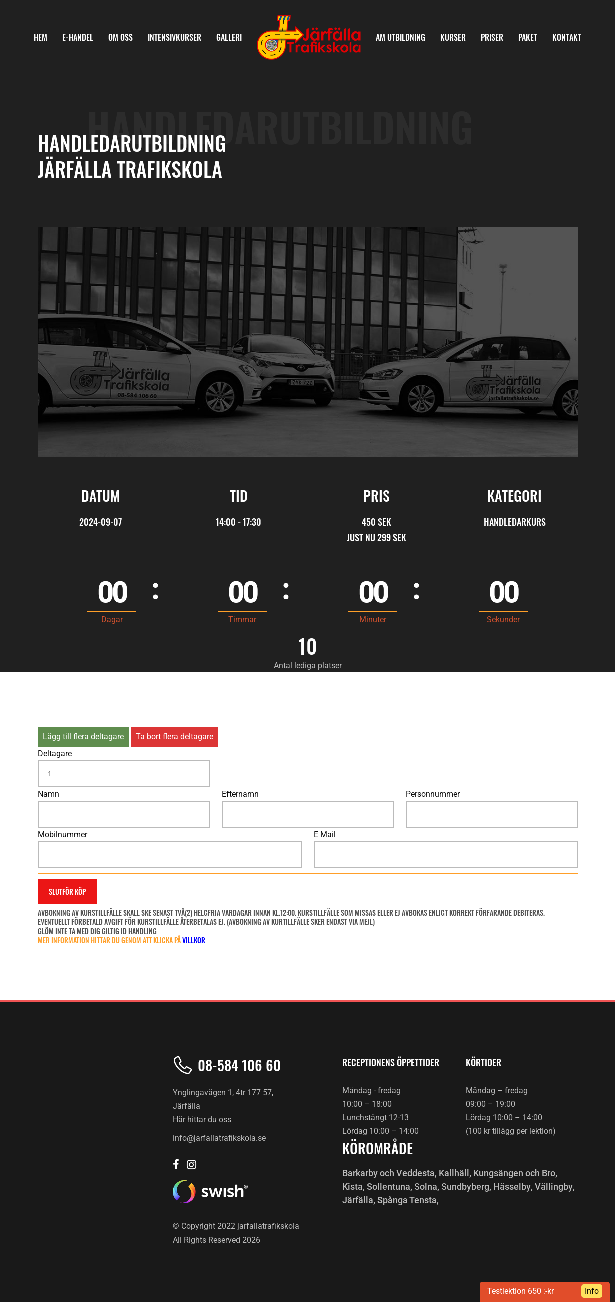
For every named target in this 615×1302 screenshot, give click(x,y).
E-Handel (77, 37)
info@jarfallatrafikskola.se (219, 1138)
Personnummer (433, 794)
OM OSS (120, 37)
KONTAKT (566, 37)
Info (592, 1291)
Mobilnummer (62, 834)
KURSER (453, 37)
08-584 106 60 (239, 1065)
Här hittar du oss (202, 1119)
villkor (193, 940)
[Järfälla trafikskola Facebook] (176, 1165)
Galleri (229, 37)
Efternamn (240, 794)
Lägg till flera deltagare (83, 736)
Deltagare (55, 753)
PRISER (492, 37)
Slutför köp (67, 891)
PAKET (527, 37)
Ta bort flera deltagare (174, 736)
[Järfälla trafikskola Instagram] (191, 1165)
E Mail (325, 834)
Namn (48, 794)
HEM (40, 37)
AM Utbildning (400, 37)
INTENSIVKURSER (174, 37)
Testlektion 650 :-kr (520, 1291)
